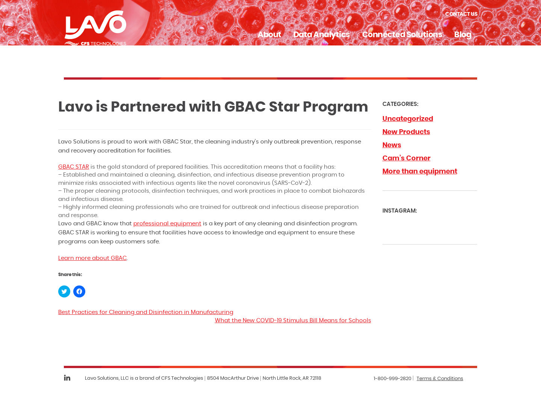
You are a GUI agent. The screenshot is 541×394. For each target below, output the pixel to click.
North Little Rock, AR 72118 (292, 378)
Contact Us (461, 14)
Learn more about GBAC (92, 258)
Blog (462, 35)
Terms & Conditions (440, 378)
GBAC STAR (73, 167)
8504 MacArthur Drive (233, 378)
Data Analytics (321, 35)
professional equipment (167, 223)
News (391, 145)
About (269, 35)
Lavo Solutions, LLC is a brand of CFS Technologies (144, 378)
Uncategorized (407, 119)
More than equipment (419, 171)
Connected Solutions (402, 35)
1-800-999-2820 (392, 378)
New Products (406, 132)
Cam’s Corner (406, 158)
